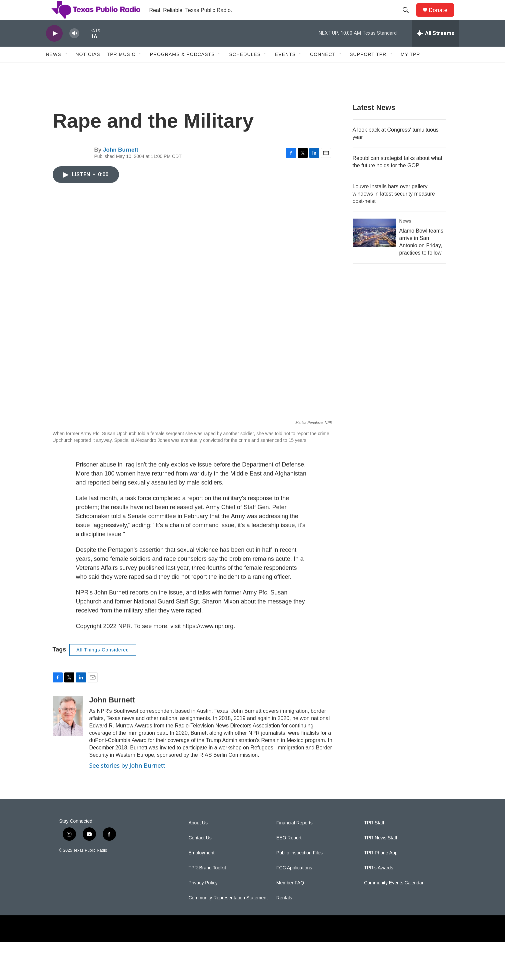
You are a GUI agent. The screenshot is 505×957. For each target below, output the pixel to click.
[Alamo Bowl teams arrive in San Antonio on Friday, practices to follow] (374, 248)
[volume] (74, 48)
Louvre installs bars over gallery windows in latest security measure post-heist (394, 209)
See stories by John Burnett (127, 780)
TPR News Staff (380, 852)
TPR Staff (374, 837)
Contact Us (200, 852)
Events (285, 69)
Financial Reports (294, 837)
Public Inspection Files (299, 867)
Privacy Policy (203, 897)
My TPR (410, 69)
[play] (54, 48)
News (53, 69)
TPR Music (121, 69)
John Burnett (120, 165)
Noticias (88, 69)
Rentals (284, 912)
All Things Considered (102, 664)
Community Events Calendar (393, 897)
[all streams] (435, 48)
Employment (202, 867)
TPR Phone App (380, 867)
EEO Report (288, 852)
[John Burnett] (68, 731)
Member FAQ (290, 897)
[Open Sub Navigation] (66, 69)
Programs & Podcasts (182, 69)
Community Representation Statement (228, 912)
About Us (198, 837)
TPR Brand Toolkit (207, 882)
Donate (442, 17)
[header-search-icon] (409, 18)
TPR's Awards (378, 882)
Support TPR (368, 69)
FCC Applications (294, 882)
